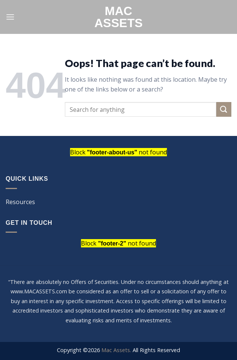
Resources (20, 202)
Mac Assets (118, 17)
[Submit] (223, 109)
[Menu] (10, 17)
